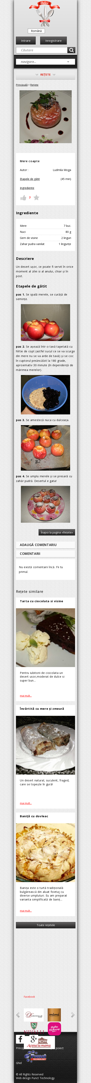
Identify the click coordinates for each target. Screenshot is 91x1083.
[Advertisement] (45, 960)
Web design (23, 1078)
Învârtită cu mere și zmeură (42, 709)
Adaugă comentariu (38, 545)
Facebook (29, 996)
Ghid (19, 1063)
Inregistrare (53, 40)
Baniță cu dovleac (34, 816)
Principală (22, 85)
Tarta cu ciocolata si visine (41, 601)
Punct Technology (43, 1078)
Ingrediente (27, 188)
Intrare (26, 40)
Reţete (34, 85)
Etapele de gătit (30, 179)
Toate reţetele (46, 925)
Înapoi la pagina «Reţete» (57, 532)
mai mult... (26, 695)
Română (36, 31)
